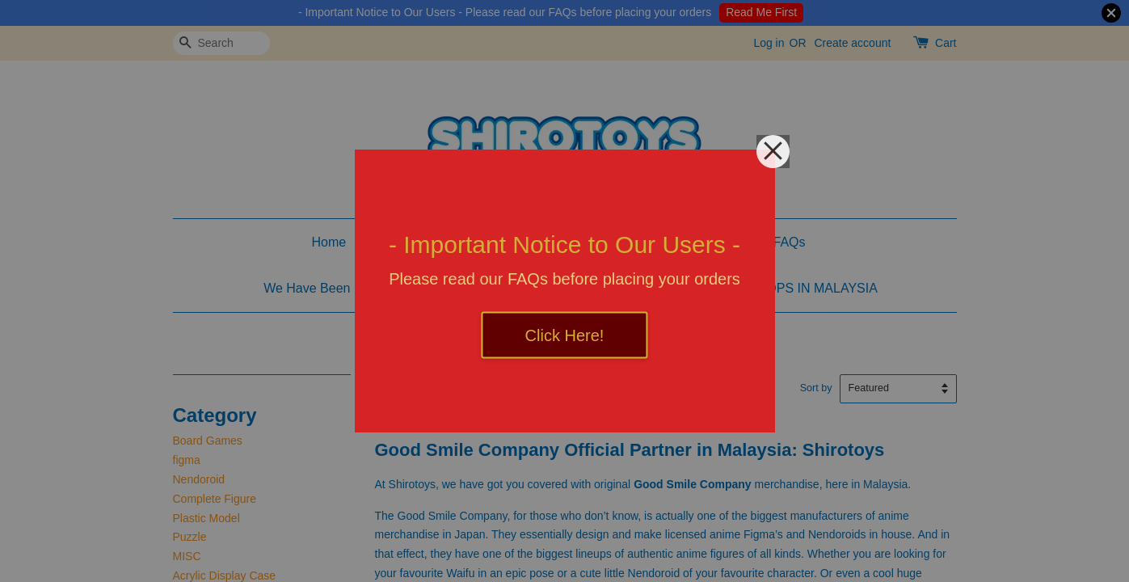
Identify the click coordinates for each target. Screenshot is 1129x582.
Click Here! (565, 335)
